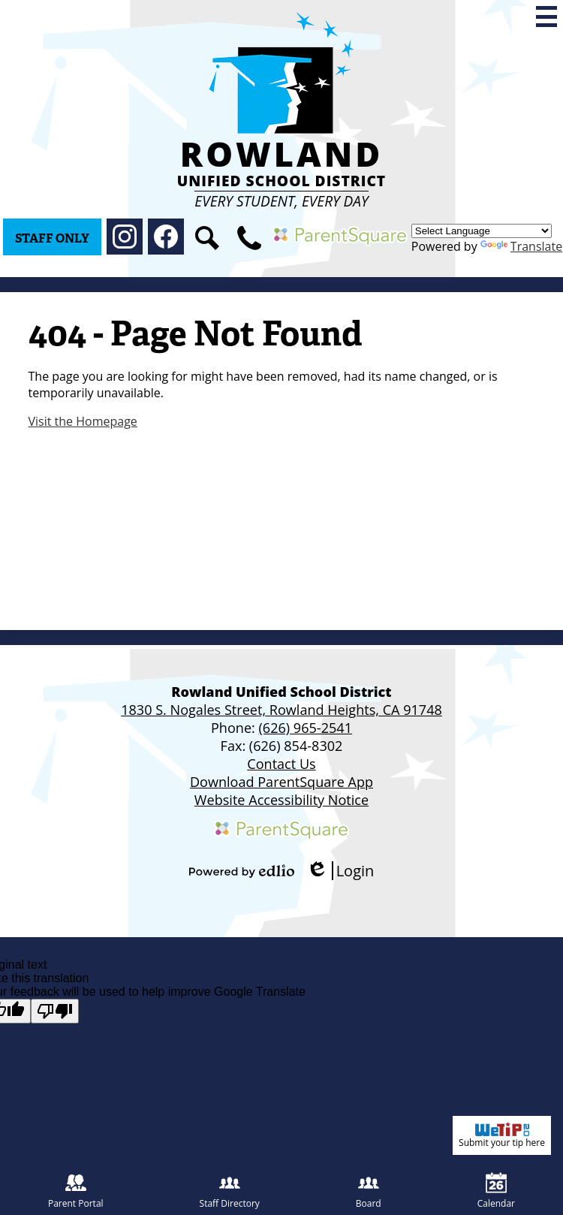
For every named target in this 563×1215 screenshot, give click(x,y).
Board (368, 1191)
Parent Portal (76, 1191)
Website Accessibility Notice (281, 800)
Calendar (496, 1191)
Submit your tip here (502, 1135)
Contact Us (281, 764)
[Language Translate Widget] (481, 231)
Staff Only (52, 238)
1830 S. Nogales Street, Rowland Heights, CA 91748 (281, 710)
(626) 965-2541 (305, 728)
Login (340, 870)
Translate (521, 246)
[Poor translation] (55, 1011)
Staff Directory (230, 1191)
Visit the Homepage (83, 421)
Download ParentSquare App (281, 782)
